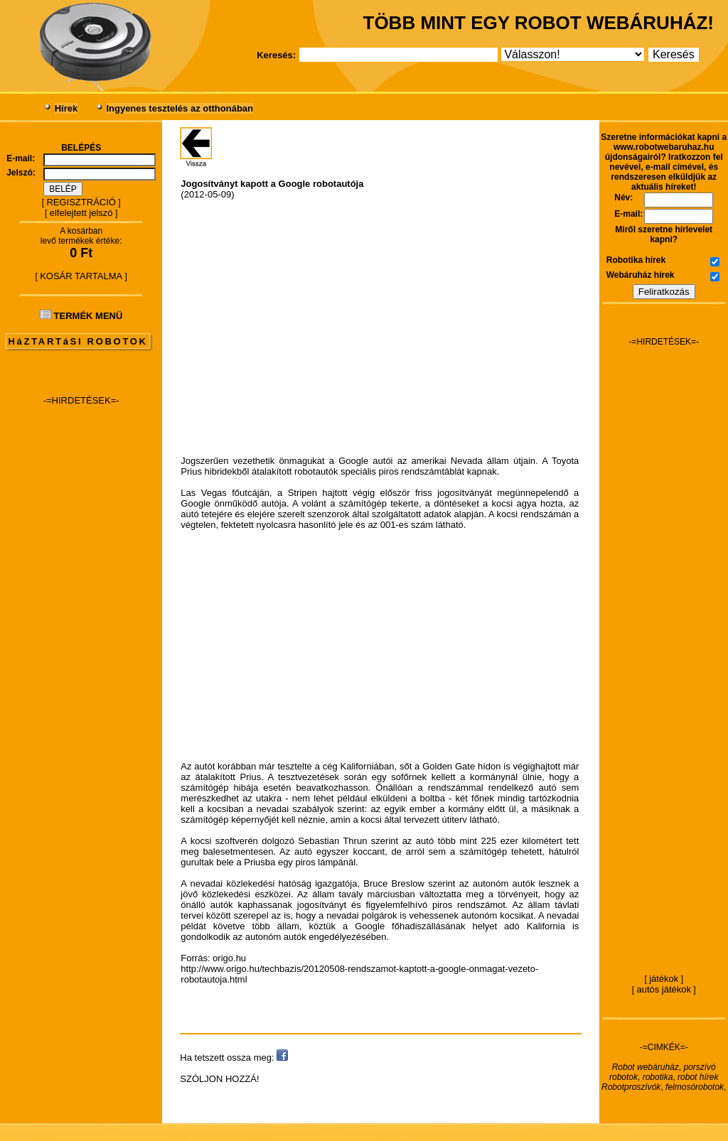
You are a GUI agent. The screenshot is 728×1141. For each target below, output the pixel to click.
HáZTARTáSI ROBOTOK (78, 341)
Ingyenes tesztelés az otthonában (179, 108)
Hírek (66, 108)
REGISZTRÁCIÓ (81, 202)
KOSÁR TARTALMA (81, 276)
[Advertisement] (81, 629)
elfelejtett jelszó (81, 212)
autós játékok (663, 989)
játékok (663, 978)
